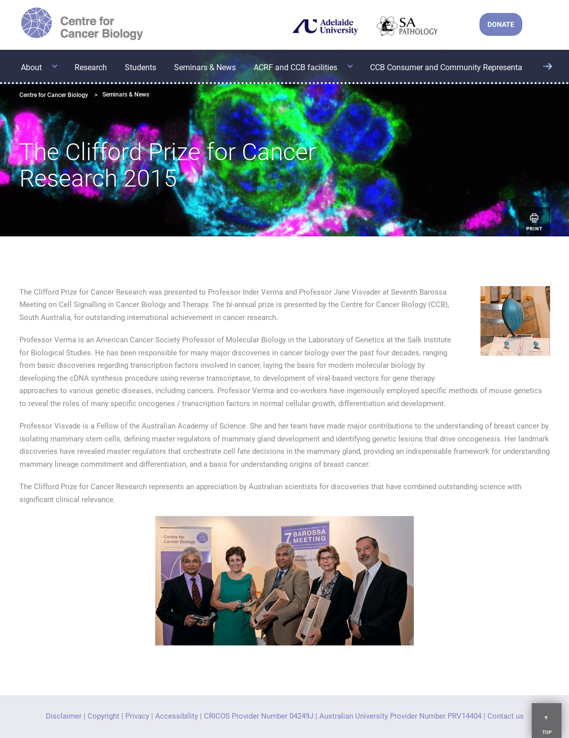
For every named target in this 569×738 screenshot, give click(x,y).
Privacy (137, 716)
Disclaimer (64, 716)
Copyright (103, 716)
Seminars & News (205, 67)
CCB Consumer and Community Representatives (454, 67)
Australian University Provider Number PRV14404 (400, 716)
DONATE (500, 24)
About (31, 67)
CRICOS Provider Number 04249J (258, 716)
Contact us (505, 716)
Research (91, 67)
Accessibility (176, 716)
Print (534, 221)
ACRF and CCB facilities (295, 67)
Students (140, 67)
